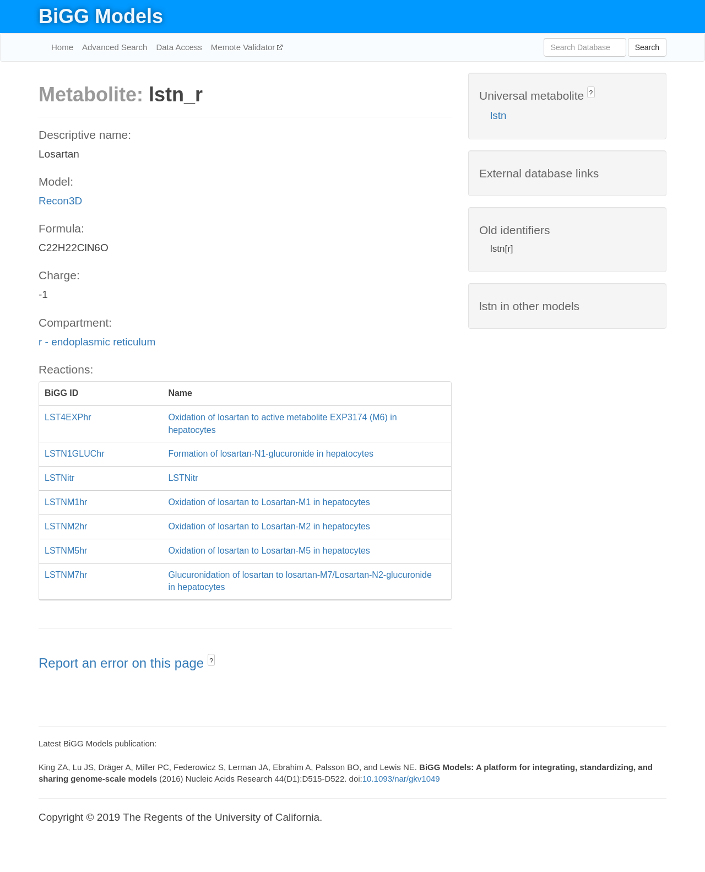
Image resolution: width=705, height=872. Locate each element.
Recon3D (60, 201)
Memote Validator (244, 47)
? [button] (211, 661)
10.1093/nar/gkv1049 (401, 778)
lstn (498, 115)
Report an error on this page (123, 663)
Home (62, 47)
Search (647, 47)
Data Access (179, 47)
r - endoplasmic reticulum (97, 342)
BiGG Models (101, 16)
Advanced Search (114, 47)
